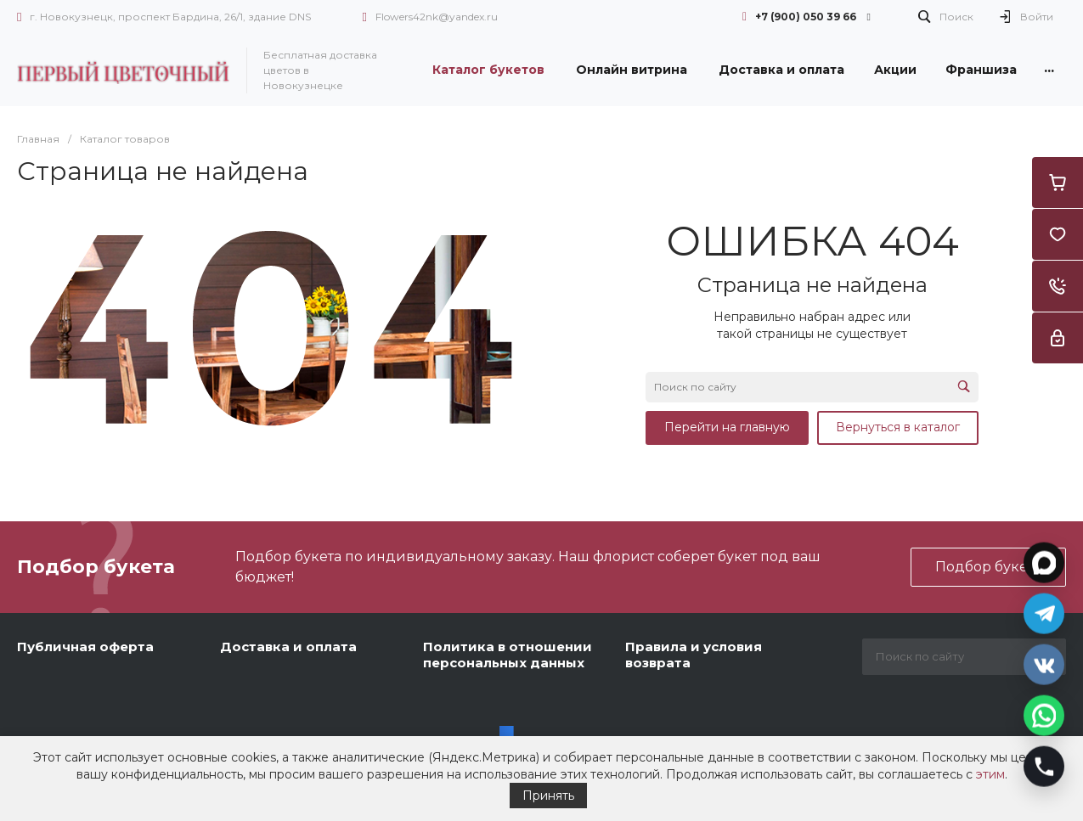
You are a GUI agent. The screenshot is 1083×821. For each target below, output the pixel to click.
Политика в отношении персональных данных (507, 655)
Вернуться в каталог (898, 427)
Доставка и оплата (288, 646)
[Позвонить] (1044, 764)
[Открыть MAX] (1044, 560)
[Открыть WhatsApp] (1044, 713)
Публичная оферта (85, 646)
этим (990, 774)
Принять (548, 795)
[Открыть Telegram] (1044, 611)
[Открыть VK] (1044, 662)
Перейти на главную (727, 427)
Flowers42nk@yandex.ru (436, 16)
